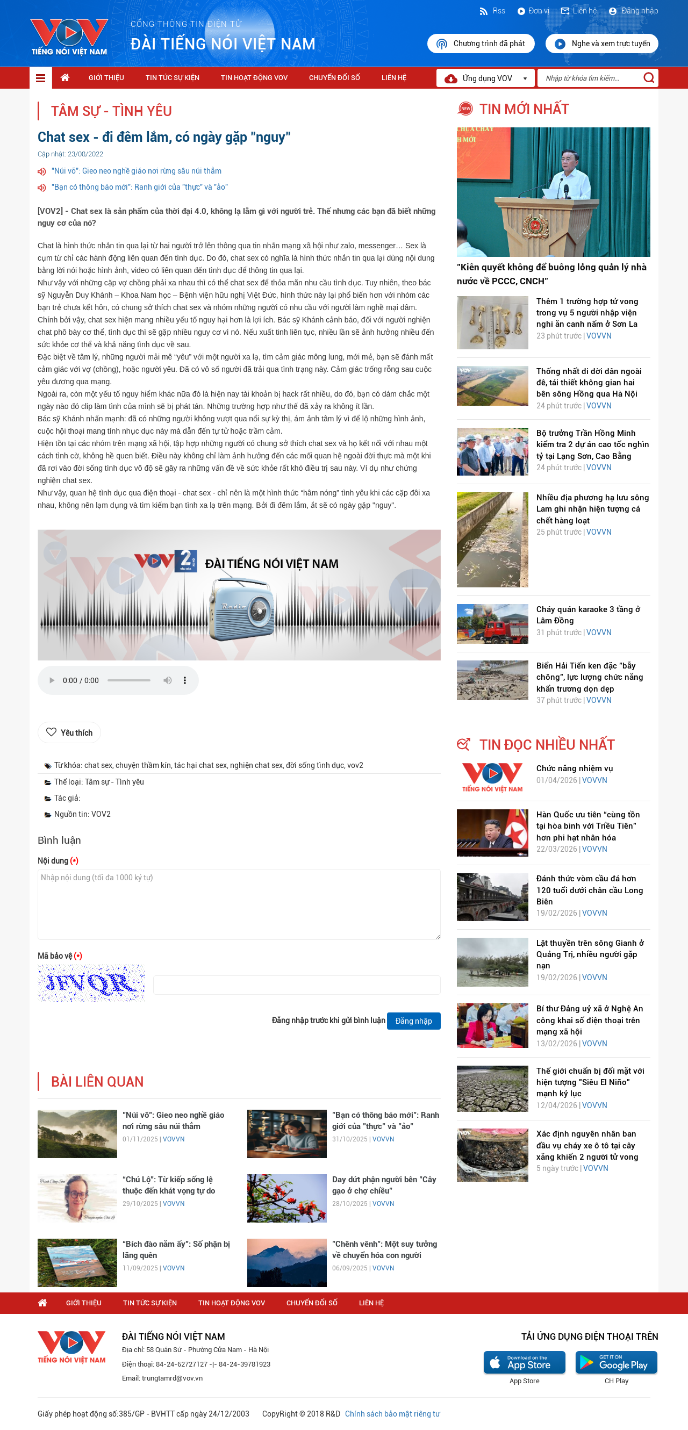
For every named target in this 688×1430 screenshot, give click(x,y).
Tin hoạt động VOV (254, 78)
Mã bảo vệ (60, 956)
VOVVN (173, 1139)
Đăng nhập (632, 10)
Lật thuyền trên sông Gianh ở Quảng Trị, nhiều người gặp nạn (590, 954)
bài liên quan (97, 1082)
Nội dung (58, 861)
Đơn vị (532, 10)
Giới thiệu (106, 78)
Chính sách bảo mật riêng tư (392, 1414)
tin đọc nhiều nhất (547, 745)
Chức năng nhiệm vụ (574, 768)
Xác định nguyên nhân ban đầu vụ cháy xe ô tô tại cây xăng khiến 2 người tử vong (587, 1145)
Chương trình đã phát (481, 44)
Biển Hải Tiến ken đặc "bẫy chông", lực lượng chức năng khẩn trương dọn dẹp (589, 677)
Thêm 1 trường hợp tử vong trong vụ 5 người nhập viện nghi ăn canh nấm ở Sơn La (587, 313)
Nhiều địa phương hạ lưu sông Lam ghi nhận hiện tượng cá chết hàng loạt (592, 509)
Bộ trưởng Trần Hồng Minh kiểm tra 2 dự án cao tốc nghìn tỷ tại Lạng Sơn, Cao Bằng (592, 444)
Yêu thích (76, 733)
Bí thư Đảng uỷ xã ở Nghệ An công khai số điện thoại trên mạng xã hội (589, 1020)
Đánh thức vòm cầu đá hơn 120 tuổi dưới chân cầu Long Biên (589, 890)
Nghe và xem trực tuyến (602, 44)
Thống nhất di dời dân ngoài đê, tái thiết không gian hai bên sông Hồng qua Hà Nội (589, 383)
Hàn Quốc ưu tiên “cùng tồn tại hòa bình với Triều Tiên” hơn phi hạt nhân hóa (588, 826)
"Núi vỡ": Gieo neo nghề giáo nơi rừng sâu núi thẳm (136, 171)
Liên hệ (578, 10)
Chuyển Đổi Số (334, 78)
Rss (491, 10)
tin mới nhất (524, 109)
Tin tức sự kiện (172, 78)
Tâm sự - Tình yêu (111, 111)
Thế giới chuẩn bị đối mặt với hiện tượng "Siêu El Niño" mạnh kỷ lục (590, 1082)
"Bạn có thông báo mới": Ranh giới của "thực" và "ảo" (140, 187)
